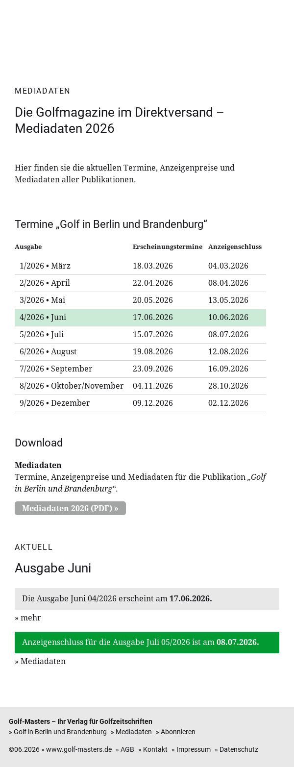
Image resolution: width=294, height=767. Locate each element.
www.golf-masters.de (79, 749)
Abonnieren (178, 732)
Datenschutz (239, 749)
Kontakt (155, 749)
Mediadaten (43, 661)
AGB (127, 749)
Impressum (193, 749)
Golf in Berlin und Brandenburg (60, 732)
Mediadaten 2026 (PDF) (67, 508)
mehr (31, 617)
